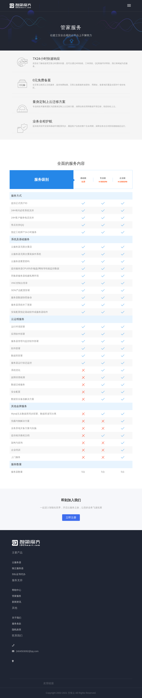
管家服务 (16, 596)
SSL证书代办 (18, 574)
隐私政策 (16, 629)
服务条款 (16, 623)
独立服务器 (17, 568)
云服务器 (16, 562)
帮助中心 (16, 590)
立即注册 (71, 517)
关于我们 (16, 617)
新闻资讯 (16, 602)
